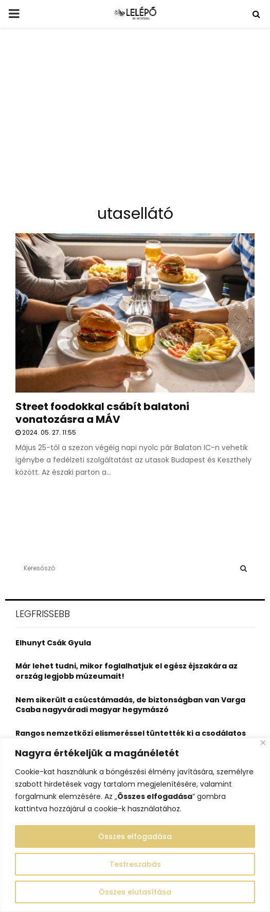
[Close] (263, 742)
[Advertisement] (135, 120)
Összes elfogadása (135, 836)
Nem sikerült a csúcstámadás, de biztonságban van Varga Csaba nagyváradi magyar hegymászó (130, 705)
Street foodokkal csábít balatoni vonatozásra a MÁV (102, 412)
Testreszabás (135, 864)
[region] (135, 825)
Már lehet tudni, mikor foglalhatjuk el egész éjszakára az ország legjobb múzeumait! (126, 671)
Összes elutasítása (135, 892)
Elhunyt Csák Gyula (53, 643)
